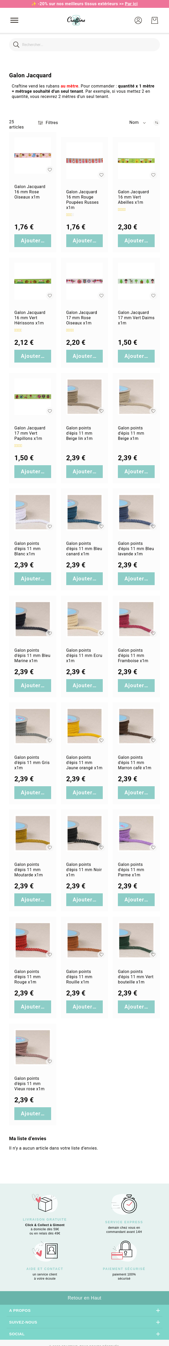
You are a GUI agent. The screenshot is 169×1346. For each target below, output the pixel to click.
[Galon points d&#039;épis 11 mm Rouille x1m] (84, 940)
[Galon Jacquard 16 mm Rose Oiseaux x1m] (32, 155)
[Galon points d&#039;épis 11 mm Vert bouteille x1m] (136, 940)
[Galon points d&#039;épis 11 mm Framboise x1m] (136, 619)
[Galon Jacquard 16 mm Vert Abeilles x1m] (136, 160)
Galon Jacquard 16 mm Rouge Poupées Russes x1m (82, 199)
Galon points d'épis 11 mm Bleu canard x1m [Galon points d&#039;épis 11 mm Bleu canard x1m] (84, 548)
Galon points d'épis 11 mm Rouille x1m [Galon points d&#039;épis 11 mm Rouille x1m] (79, 976)
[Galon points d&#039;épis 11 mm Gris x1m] (32, 726)
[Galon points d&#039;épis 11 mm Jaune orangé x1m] (84, 726)
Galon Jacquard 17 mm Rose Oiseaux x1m (81, 317)
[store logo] (76, 20)
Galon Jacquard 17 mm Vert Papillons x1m (29, 433)
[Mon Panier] (154, 20)
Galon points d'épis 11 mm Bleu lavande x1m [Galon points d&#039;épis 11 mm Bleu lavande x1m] (136, 548)
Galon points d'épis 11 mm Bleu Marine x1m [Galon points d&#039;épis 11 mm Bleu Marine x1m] (32, 655)
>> (128, 3)
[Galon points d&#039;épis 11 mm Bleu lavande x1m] (136, 512)
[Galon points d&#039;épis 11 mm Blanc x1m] (32, 512)
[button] (138, 20)
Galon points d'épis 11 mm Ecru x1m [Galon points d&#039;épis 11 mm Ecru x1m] (84, 655)
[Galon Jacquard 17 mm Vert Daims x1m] (136, 281)
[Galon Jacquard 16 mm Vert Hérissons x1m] (32, 281)
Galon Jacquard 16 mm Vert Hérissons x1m (29, 317)
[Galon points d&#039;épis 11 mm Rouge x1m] (32, 940)
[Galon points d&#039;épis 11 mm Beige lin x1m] (84, 396)
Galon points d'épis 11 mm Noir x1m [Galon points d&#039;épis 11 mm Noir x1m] (84, 869)
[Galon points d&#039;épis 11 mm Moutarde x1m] (32, 833)
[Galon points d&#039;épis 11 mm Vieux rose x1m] (32, 1047)
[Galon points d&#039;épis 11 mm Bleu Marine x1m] (32, 619)
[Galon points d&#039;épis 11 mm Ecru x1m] (84, 619)
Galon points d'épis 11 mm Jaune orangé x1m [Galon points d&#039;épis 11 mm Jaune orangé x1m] (84, 762)
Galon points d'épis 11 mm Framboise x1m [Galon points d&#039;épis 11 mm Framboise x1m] (133, 655)
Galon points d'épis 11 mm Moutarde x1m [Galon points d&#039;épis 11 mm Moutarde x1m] (28, 869)
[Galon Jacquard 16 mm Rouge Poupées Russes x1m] (84, 160)
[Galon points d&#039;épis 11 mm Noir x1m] (84, 833)
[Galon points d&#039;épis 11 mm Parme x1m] (136, 833)
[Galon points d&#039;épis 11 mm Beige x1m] (136, 396)
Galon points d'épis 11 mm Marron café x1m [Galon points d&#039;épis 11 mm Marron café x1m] (134, 762)
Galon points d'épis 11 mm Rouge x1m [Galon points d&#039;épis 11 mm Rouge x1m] (27, 976)
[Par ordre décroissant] (156, 122)
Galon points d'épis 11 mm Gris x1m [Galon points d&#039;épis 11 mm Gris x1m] (32, 762)
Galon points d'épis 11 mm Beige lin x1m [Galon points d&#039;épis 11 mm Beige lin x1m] (79, 433)
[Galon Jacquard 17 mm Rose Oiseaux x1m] (84, 281)
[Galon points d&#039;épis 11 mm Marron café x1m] (136, 726)
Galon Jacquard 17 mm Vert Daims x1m (136, 317)
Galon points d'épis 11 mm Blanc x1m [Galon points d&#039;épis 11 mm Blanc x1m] (27, 548)
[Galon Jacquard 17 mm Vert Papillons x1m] (32, 396)
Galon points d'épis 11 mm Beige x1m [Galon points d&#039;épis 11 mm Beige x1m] (131, 433)
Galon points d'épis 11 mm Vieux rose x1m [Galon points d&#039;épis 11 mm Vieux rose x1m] (29, 1083)
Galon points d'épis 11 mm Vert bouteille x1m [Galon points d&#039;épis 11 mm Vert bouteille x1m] (135, 976)
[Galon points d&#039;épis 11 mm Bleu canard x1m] (84, 512)
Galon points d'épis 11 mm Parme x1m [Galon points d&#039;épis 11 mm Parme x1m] (131, 869)
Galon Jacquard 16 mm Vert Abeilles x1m (133, 197)
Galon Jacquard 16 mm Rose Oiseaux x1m (29, 192)
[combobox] (84, 44)
